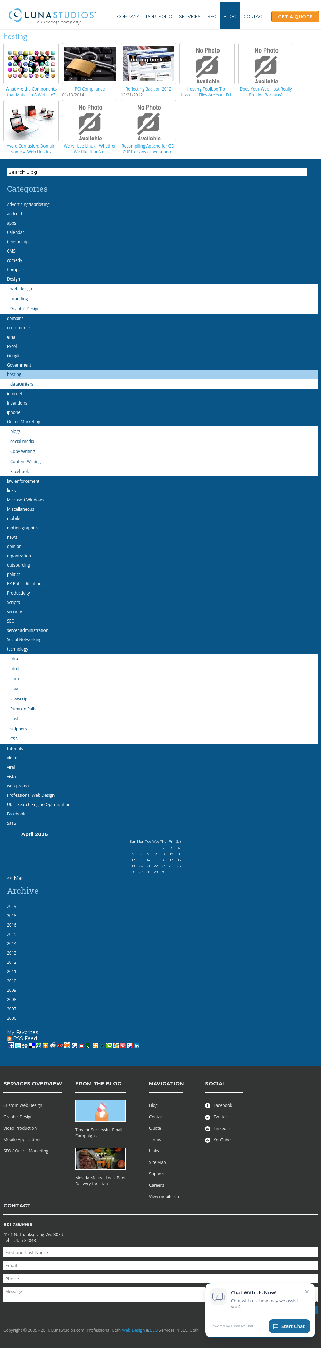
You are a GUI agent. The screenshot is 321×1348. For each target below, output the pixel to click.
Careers (156, 1185)
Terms (155, 1139)
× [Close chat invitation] (307, 1293)
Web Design (133, 1330)
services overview (32, 1083)
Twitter (216, 1117)
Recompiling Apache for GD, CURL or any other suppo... (148, 149)
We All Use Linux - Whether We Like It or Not (90, 149)
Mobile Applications (22, 1139)
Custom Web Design (22, 1105)
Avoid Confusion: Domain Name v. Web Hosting (31, 149)
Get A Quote (295, 16)
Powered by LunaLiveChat (231, 1328)
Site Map (157, 1162)
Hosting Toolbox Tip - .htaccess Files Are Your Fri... (207, 92)
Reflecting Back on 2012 (149, 89)
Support (157, 1174)
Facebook (218, 1105)
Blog (230, 16)
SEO (212, 16)
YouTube (218, 1140)
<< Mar (15, 878)
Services (190, 16)
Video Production (20, 1128)
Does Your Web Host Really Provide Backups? (266, 92)
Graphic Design (18, 1117)
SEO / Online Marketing (25, 1151)
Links (154, 1151)
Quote (155, 1128)
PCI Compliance (90, 89)
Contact (253, 16)
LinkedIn (217, 1128)
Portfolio (159, 16)
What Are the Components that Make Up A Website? (31, 92)
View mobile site (165, 1196)
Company (128, 16)
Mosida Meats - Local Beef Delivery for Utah (100, 1181)
